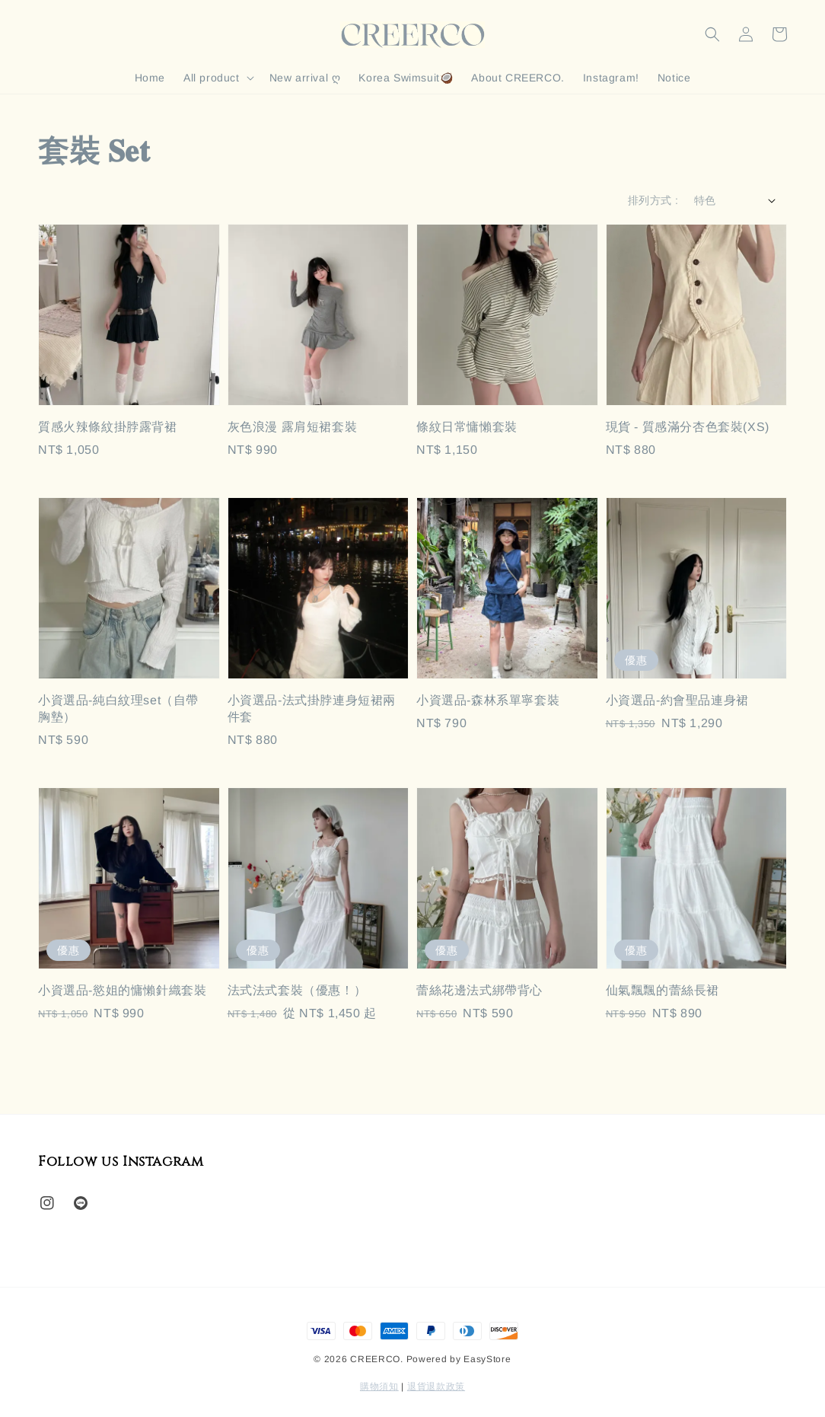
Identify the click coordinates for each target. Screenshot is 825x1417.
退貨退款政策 (436, 1386)
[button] (712, 34)
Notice (674, 78)
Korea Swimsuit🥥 (405, 78)
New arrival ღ (305, 78)
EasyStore (487, 1359)
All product (211, 78)
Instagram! (611, 78)
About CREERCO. (517, 78)
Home (150, 78)
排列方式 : (653, 200)
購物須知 (379, 1386)
